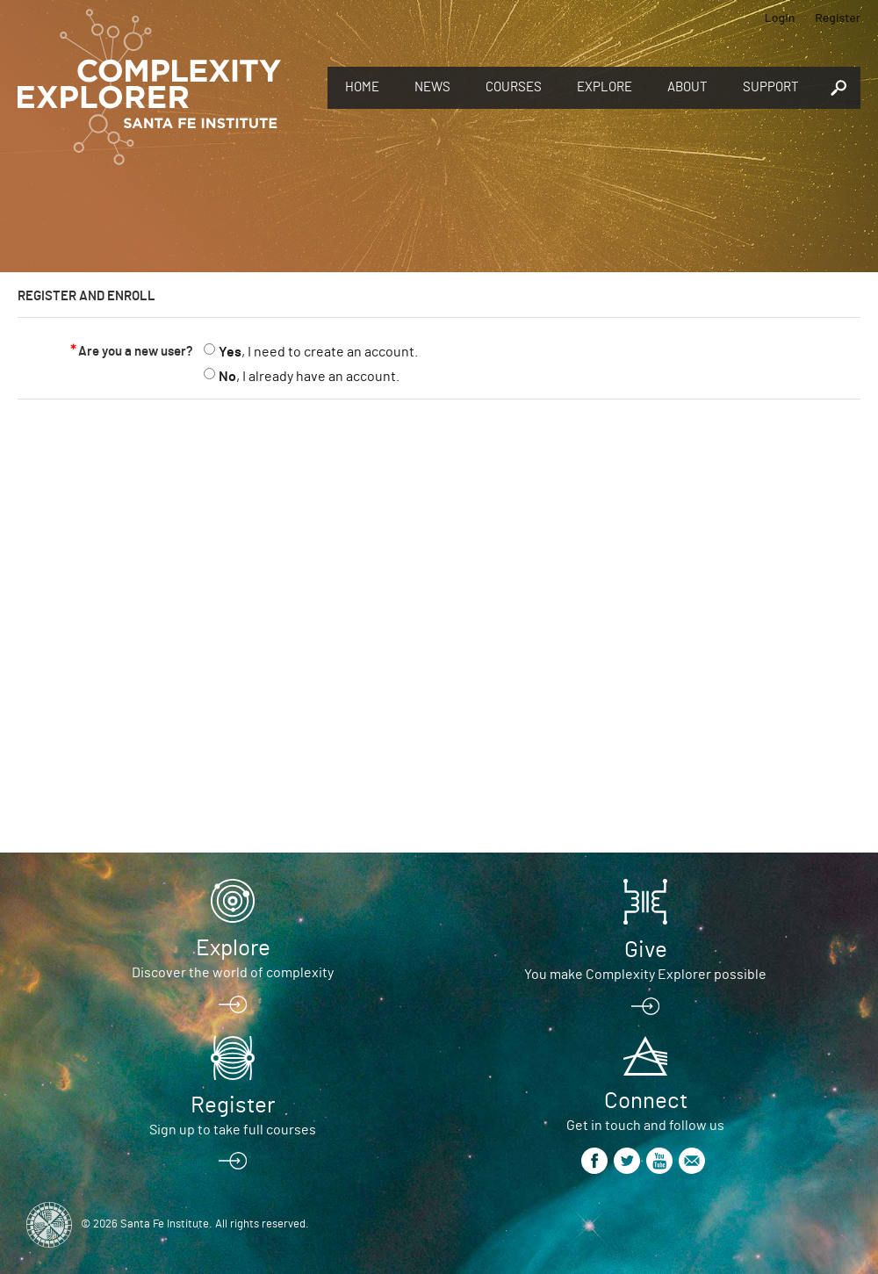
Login (780, 17)
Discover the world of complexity (233, 973)
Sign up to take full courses (232, 1130)
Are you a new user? (135, 351)
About (687, 87)
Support (771, 87)
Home (362, 87)
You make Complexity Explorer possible (645, 975)
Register (837, 17)
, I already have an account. (309, 377)
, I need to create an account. (318, 352)
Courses (514, 87)
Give (645, 950)
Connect (645, 1101)
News (432, 87)
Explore (604, 87)
